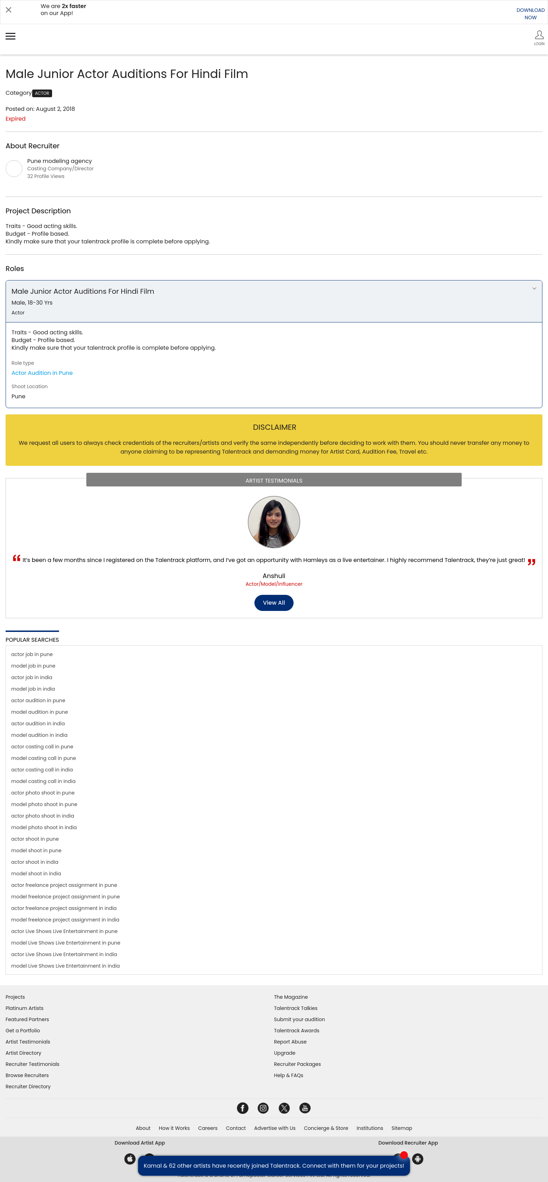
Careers (207, 1128)
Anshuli (274, 575)
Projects (15, 997)
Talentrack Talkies (295, 1008)
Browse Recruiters (27, 1075)
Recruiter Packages (297, 1064)
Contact (236, 1128)
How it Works (174, 1128)
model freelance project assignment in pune (65, 896)
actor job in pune (32, 654)
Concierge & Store (326, 1128)
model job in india (33, 688)
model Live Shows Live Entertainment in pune (65, 942)
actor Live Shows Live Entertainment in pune (64, 931)
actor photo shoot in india (42, 815)
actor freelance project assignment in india (64, 908)
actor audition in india (38, 723)
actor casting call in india (42, 769)
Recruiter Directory (28, 1086)
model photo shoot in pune (44, 804)
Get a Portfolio (23, 1030)
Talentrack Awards (296, 1030)
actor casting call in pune (42, 746)
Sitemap (402, 1128)
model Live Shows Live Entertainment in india (65, 965)
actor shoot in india (34, 862)
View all (274, 603)
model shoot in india (36, 873)
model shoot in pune (36, 850)
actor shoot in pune (35, 838)
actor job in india (31, 677)
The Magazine (291, 997)
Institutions (369, 1128)
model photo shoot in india (44, 827)
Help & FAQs (288, 1075)
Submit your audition (299, 1019)
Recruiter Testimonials (32, 1064)
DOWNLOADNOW (531, 14)
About (143, 1128)
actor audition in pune (38, 700)
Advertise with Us (274, 1128)
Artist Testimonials (28, 1042)
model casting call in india (43, 781)
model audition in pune (39, 712)
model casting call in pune (43, 758)
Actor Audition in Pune (42, 373)
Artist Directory (23, 1053)
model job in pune (33, 665)
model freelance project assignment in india (65, 919)
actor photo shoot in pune (42, 792)
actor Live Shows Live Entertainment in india (64, 954)
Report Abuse (290, 1042)
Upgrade (284, 1053)
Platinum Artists (25, 1008)
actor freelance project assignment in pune (64, 885)
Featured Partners (27, 1019)
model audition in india (39, 735)
